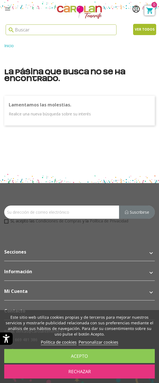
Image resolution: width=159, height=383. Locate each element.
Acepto (79, 356)
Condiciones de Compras (58, 221)
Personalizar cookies (98, 342)
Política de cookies (59, 342)
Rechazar (79, 371)
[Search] (61, 29)
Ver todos (144, 29)
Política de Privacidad (109, 221)
